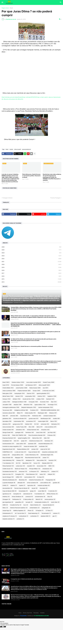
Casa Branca (25, 416)
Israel (6, 385)
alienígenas (30, 460)
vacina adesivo (29, 477)
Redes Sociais (35, 388)
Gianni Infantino (35, 505)
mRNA (19, 477)
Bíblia (20, 413)
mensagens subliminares (11, 407)
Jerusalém (7, 404)
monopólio (17, 494)
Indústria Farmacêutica (36, 480)
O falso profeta (28, 499)
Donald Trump (48, 382)
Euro (26, 505)
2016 (31, 276)
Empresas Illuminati (9, 438)
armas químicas (50, 499)
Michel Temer (8, 396)
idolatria (14, 485)
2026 (31, 247)
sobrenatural (27, 494)
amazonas (23, 471)
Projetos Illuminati (24, 390)
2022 (31, 258)
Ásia (53, 402)
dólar (46, 438)
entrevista (45, 424)
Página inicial (5, 8)
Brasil (11, 8)
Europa (36, 390)
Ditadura (53, 413)
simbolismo (20, 429)
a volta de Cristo (20, 452)
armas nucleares (32, 482)
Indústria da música (35, 441)
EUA (16, 441)
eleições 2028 (45, 516)
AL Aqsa (40, 477)
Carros (37, 463)
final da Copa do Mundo (21, 488)
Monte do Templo (21, 469)
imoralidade (7, 441)
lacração (29, 502)
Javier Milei (42, 491)
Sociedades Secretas (10, 471)
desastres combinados (49, 452)
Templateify (23, 615)
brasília (11, 149)
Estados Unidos (18, 382)
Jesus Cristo (40, 432)
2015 (31, 279)
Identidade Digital (47, 455)
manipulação (19, 393)
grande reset (33, 418)
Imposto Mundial (48, 505)
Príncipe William (34, 469)
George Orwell (8, 432)
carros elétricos (45, 482)
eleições (17, 404)
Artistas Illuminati (33, 429)
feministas (49, 441)
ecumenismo (31, 421)
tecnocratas (41, 466)
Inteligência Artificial (21, 410)
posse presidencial (26, 149)
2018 (31, 270)
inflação (51, 474)
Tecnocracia (7, 410)
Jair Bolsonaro (30, 385)
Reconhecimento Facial (32, 457)
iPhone (30, 510)
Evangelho (20, 474)
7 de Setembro (39, 494)
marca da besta (8, 427)
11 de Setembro (8, 463)
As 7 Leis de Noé (20, 513)
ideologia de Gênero (19, 402)
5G (36, 424)
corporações (30, 396)
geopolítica (19, 502)
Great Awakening (33, 513)
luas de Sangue (8, 477)
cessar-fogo (7, 510)
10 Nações (39, 510)
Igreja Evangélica (24, 438)
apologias (19, 432)
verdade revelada (49, 416)
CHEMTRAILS (7, 452)
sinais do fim (45, 449)
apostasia (32, 443)
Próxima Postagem (55, 198)
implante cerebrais (8, 519)
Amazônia (45, 429)
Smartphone (47, 469)
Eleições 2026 (47, 463)
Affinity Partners (52, 494)
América (41, 396)
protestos (20, 519)
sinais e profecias (9, 390)
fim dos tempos (17, 385)
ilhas (49, 496)
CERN (5, 505)
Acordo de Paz (28, 399)
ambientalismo (34, 508)
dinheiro (16, 399)
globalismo (7, 418)
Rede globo (7, 393)
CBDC (51, 466)
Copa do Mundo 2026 (9, 491)
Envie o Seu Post (27, 612)
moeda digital (43, 421)
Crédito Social (8, 469)
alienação (21, 482)
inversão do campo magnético (12, 446)
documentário (7, 488)
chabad (54, 471)
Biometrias (23, 480)
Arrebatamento (8, 513)
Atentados (55, 424)
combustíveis (23, 516)
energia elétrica (17, 455)
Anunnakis (43, 488)
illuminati (50, 399)
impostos (52, 460)
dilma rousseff (17, 149)
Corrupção (33, 402)
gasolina (56, 482)
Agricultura (31, 485)
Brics (31, 427)
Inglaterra (52, 396)
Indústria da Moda (44, 485)
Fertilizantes (16, 499)
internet (19, 396)
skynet (34, 488)
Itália (5, 416)
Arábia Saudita (30, 413)
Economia (44, 402)
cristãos (40, 399)
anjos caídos (21, 443)
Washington (42, 413)
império (22, 485)
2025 (31, 250)
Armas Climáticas (17, 496)
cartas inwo (20, 466)
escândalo (43, 446)
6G (18, 463)
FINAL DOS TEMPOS (19, 435)
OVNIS (5, 485)
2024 (31, 253)
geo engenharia (8, 502)
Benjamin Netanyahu (28, 407)
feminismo (30, 432)
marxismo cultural (9, 413)
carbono (56, 513)
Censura (6, 399)
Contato (42, 612)
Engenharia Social (9, 449)
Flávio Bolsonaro (31, 474)
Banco (54, 421)
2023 (31, 256)
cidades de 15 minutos (10, 516)
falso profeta (41, 460)
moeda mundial (8, 429)
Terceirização (46, 513)
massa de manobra (30, 446)
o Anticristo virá (48, 390)
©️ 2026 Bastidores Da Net (41, 615)
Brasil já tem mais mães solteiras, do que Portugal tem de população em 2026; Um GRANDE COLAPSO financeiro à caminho (52, 177)
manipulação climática (42, 502)
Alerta (39, 427)
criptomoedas (19, 421)
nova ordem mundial (33, 382)
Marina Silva (37, 438)
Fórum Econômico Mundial (36, 435)
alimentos (6, 424)
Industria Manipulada (45, 443)
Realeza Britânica (23, 449)
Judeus (6, 402)
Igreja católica (40, 404)
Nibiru (5, 508)
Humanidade (23, 491)
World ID (39, 499)
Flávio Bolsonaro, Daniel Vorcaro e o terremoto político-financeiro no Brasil (31, 176)
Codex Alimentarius (31, 455)
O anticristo (52, 491)
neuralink (31, 466)
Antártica (6, 496)
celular (46, 457)
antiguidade (46, 508)
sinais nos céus (8, 474)
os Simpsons (34, 471)
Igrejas (33, 491)
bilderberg (45, 471)
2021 (31, 261)
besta (42, 474)
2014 (31, 282)
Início (20, 612)
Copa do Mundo (34, 452)
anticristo (14, 416)
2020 (31, 264)
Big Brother (27, 463)
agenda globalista (43, 393)
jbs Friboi (51, 432)
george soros (18, 424)
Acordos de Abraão (19, 418)
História (28, 424)
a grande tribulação (9, 482)
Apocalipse (7, 421)
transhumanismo (8, 443)
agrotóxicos (7, 494)
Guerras (30, 393)
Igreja (24, 441)
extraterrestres (40, 496)
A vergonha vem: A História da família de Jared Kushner (26, 579)
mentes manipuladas (45, 407)
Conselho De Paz (15, 505)
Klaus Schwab (8, 457)
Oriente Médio (8, 388)
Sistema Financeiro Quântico (18, 508)
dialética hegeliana (19, 510)
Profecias (51, 435)
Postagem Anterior (7, 198)
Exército (6, 435)
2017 (31, 273)
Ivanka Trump (21, 427)
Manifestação (46, 418)
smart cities (55, 502)
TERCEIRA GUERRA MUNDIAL (50, 410)
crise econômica (50, 427)
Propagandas (50, 480)
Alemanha (28, 404)
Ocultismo (34, 410)
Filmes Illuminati (8, 466)
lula (45, 388)
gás (54, 516)
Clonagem (6, 499)
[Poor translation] (4, 627)
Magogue (19, 457)
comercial (29, 496)
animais (35, 449)
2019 (31, 267)
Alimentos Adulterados (10, 480)
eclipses (6, 455)
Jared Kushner (21, 388)
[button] (2, 2)
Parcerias (36, 612)
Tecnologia (52, 404)
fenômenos (36, 416)
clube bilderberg (8, 460)
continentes (34, 516)
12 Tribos (49, 510)
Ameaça (19, 460)
